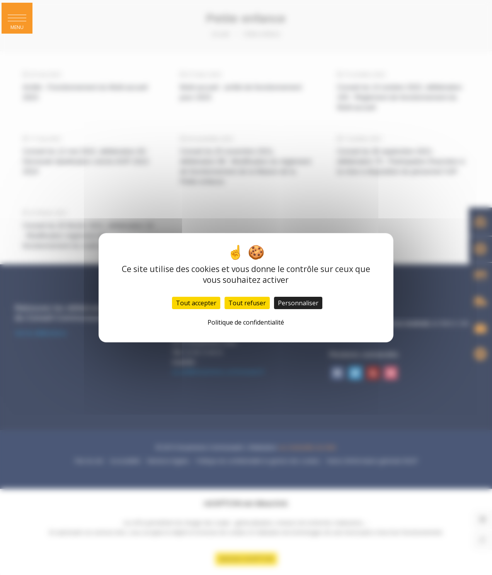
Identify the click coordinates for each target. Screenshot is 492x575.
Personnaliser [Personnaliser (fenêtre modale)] (298, 303)
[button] (17, 18)
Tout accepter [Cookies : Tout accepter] (196, 303)
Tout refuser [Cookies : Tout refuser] (247, 303)
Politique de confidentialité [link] (246, 322)
